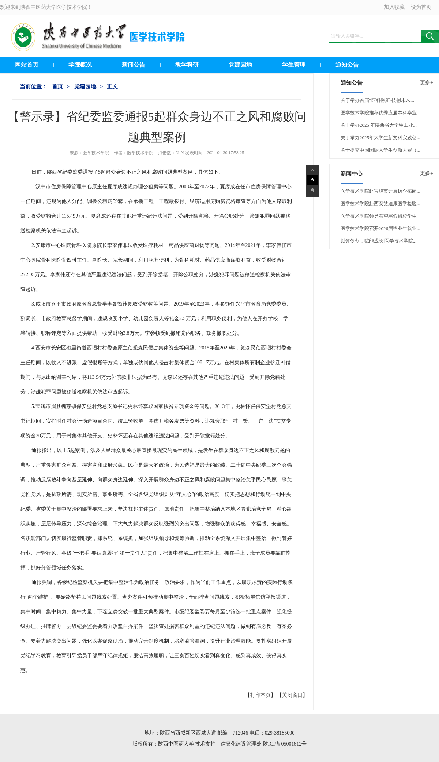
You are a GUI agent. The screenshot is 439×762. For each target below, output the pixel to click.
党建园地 (240, 65)
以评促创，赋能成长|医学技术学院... (378, 241)
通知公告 (347, 65)
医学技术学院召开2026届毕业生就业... (380, 228)
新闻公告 (133, 65)
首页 (57, 86)
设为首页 (421, 7)
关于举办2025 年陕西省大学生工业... (379, 125)
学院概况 (80, 65)
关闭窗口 (292, 695)
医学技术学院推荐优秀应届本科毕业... (380, 112)
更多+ (426, 82)
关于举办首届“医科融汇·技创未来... (377, 100)
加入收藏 (394, 7)
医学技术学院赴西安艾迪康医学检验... (380, 203)
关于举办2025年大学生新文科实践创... (380, 137)
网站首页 (26, 65)
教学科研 (187, 65)
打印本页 (260, 695)
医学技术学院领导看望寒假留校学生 (379, 216)
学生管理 (293, 65)
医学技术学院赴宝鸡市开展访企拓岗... (380, 191)
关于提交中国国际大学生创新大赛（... (380, 150)
